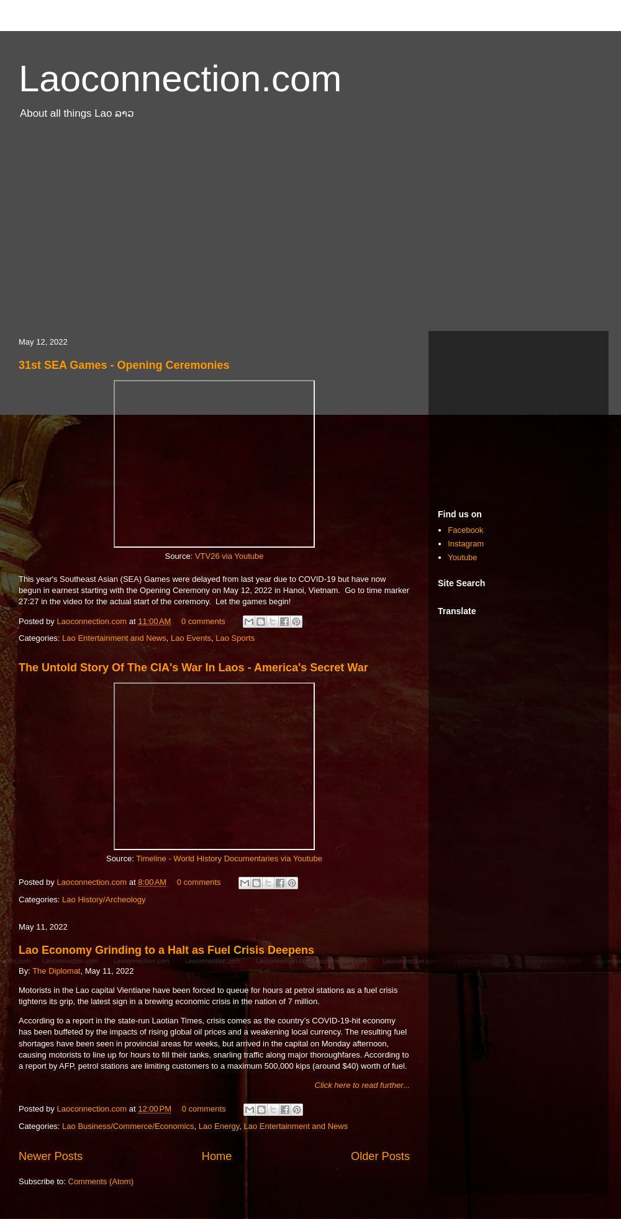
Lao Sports (235, 638)
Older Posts (380, 1156)
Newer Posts (51, 1156)
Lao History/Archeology (103, 899)
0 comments (203, 621)
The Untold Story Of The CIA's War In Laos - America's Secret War (193, 667)
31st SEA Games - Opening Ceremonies (124, 365)
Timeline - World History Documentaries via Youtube (229, 858)
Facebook (465, 530)
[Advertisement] (310, 232)
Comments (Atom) (101, 1181)
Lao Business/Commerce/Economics (128, 1126)
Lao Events (191, 638)
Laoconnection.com (180, 78)
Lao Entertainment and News (114, 638)
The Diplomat (56, 971)
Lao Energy (219, 1126)
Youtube (462, 557)
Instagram (466, 543)
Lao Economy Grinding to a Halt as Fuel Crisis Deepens (166, 950)
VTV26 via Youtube (229, 556)
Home (217, 1156)
